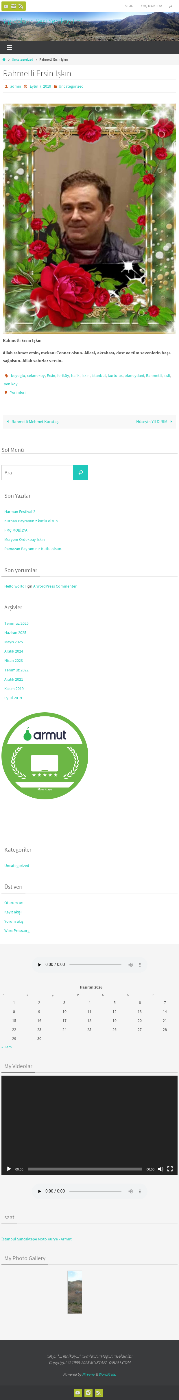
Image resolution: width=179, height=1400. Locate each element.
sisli (167, 375)
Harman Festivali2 (19, 511)
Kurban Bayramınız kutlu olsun (31, 520)
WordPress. (107, 1374)
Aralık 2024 (13, 651)
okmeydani (134, 375)
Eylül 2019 (13, 697)
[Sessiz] (161, 1169)
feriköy (63, 375)
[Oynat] (9, 1169)
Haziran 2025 (15, 632)
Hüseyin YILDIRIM (155, 421)
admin (15, 86)
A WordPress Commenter (55, 586)
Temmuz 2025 (16, 623)
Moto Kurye (45, 789)
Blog (129, 5)
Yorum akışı (14, 921)
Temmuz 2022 (16, 670)
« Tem (6, 1046)
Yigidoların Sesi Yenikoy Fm (42, 21)
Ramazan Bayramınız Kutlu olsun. (33, 548)
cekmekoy (36, 375)
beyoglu (18, 375)
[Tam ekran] (170, 1169)
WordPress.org (16, 930)
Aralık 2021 (13, 679)
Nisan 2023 (13, 660)
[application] (89, 1125)
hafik (75, 375)
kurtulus (115, 375)
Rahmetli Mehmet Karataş (31, 421)
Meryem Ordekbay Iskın (24, 539)
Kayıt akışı (12, 912)
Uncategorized (22, 59)
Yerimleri (17, 392)
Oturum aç (13, 902)
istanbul (99, 375)
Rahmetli (154, 375)
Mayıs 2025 (13, 641)
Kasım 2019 (14, 688)
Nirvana (88, 1374)
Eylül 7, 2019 (40, 86)
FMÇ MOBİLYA (15, 530)
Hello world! (15, 586)
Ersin (51, 375)
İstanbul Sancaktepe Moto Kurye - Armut (36, 1239)
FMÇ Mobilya (151, 5)
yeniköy (11, 383)
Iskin (86, 375)
